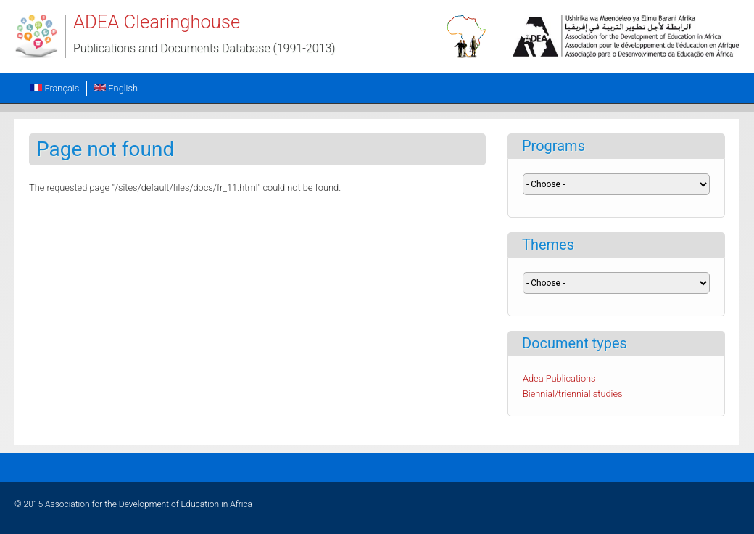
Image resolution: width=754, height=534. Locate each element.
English (116, 88)
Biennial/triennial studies (573, 393)
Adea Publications (559, 378)
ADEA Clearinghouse (156, 22)
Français (54, 88)
